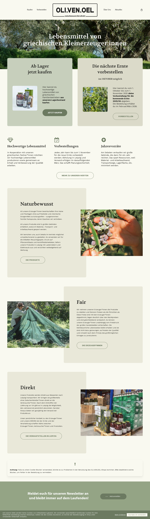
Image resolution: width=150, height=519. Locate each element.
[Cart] (141, 10)
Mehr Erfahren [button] (120, 515)
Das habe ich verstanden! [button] (137, 515)
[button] (54, 112)
